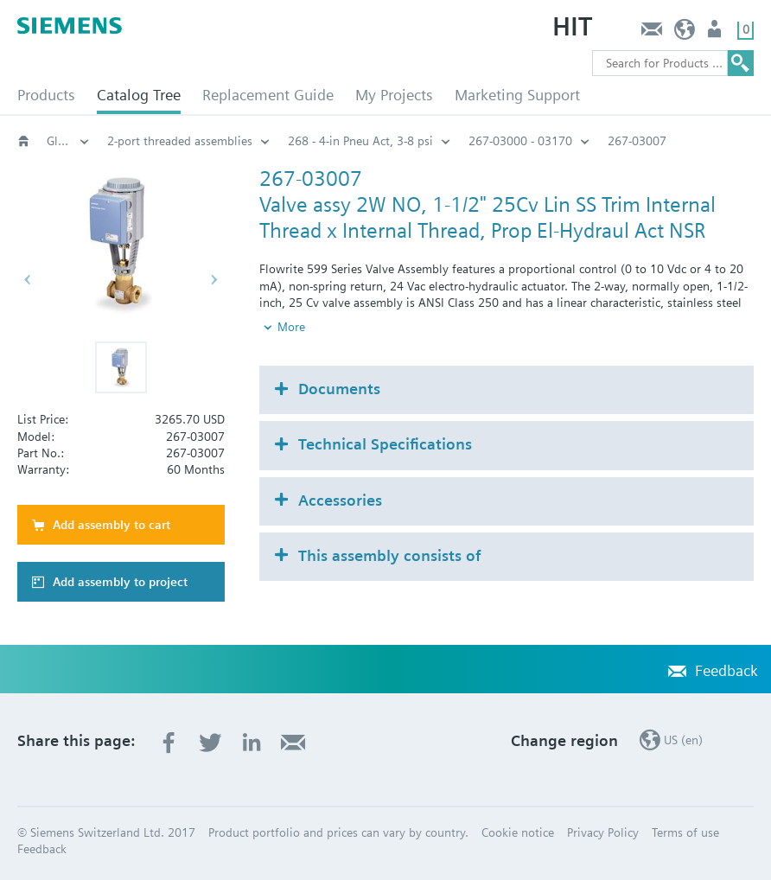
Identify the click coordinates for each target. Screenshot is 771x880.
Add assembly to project (120, 582)
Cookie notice (517, 832)
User (716, 33)
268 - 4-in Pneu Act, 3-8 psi (360, 141)
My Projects (394, 95)
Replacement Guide (268, 95)
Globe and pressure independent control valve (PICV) (68, 141)
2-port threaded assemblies (179, 141)
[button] (121, 367)
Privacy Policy (603, 832)
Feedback (651, 33)
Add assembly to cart (111, 525)
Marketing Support (517, 95)
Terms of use (685, 832)
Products (46, 95)
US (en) (685, 33)
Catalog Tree (139, 95)
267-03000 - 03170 (520, 141)
